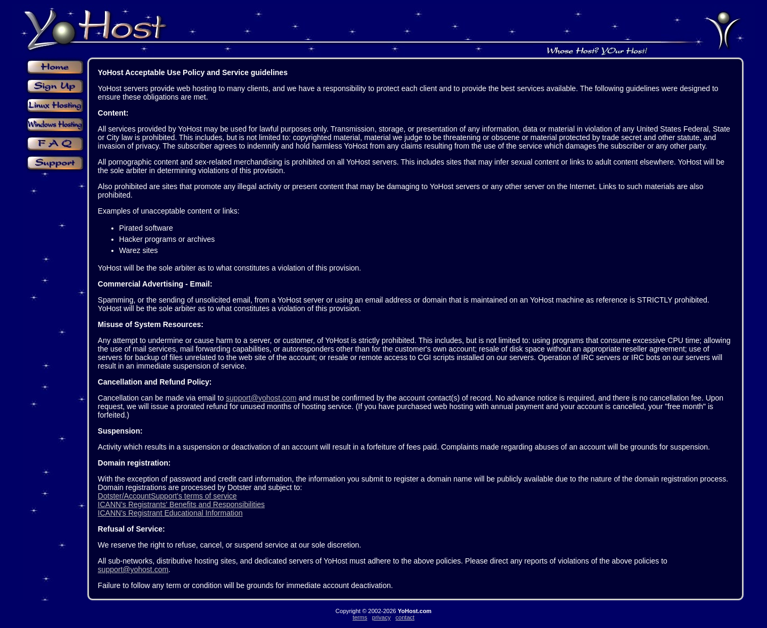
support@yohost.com (261, 398)
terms (360, 617)
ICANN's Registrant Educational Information (170, 513)
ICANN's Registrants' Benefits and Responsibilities (181, 504)
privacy (381, 617)
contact (405, 617)
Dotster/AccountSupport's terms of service (167, 496)
